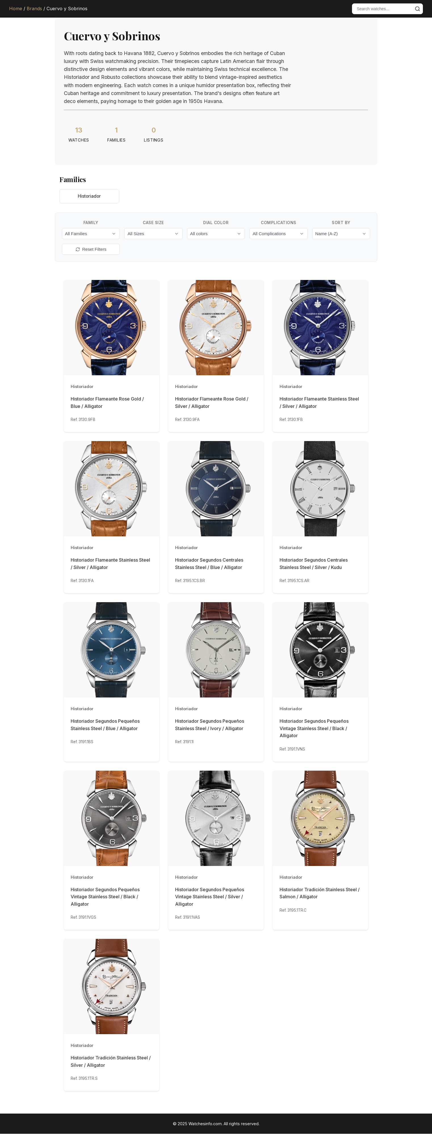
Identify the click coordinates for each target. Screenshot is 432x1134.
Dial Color (215, 222)
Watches (78, 140)
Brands (34, 8)
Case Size (153, 222)
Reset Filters (91, 249)
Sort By (341, 222)
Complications (278, 222)
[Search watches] (382, 8)
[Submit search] (417, 9)
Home (15, 8)
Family (90, 222)
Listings (153, 140)
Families (116, 140)
